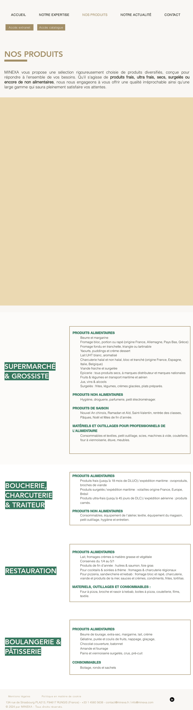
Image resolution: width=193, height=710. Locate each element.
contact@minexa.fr (117, 702)
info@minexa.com (142, 702)
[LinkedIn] (172, 699)
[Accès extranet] (19, 27)
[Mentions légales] (20, 696)
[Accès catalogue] (51, 27)
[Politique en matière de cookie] (62, 696)
